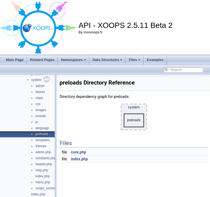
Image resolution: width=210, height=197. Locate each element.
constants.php (46, 158)
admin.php (43, 152)
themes (41, 146)
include (41, 116)
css (38, 104)
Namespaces (73, 60)
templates (43, 140)
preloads (42, 134)
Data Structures (107, 60)
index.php (43, 176)
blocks (40, 92)
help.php (42, 170)
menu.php (43, 182)
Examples (155, 60)
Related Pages (42, 60)
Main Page (15, 60)
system (36, 80)
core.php (92, 152)
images (41, 110)
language (42, 128)
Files (134, 60)
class (39, 98)
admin (40, 86)
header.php (44, 164)
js (37, 122)
